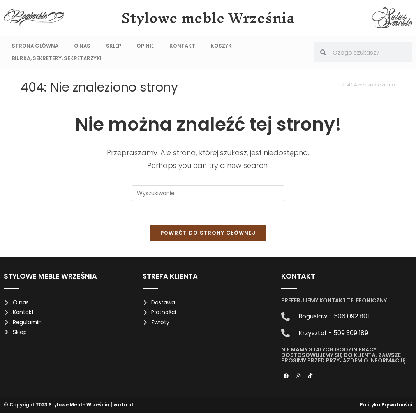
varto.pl (123, 404)
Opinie (145, 45)
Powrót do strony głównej (208, 233)
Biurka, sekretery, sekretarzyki (57, 58)
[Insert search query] (208, 193)
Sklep (113, 45)
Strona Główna (35, 45)
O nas (82, 45)
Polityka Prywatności (386, 404)
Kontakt (182, 45)
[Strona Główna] (339, 84)
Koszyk (221, 45)
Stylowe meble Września (208, 18)
